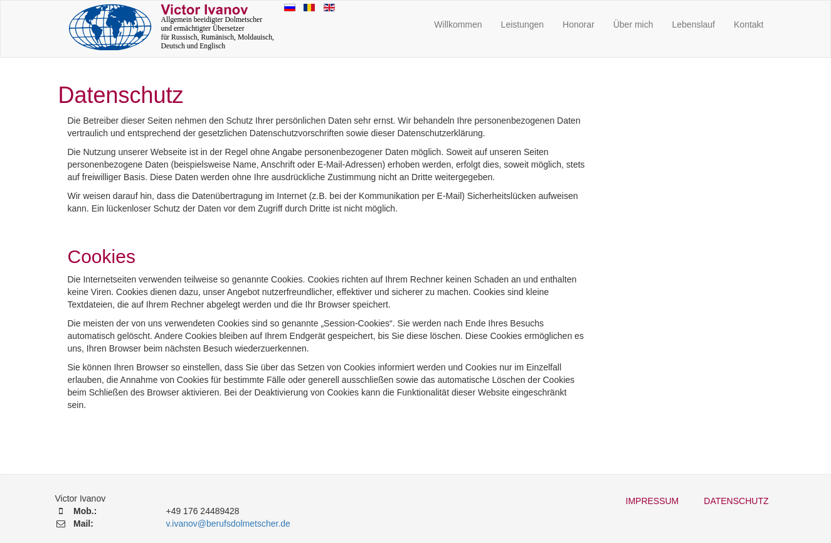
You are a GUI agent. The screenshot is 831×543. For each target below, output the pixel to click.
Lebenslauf (694, 24)
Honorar (579, 24)
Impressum (652, 501)
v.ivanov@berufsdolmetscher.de (228, 524)
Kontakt (748, 24)
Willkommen (458, 24)
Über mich (633, 24)
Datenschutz (736, 501)
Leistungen (522, 24)
